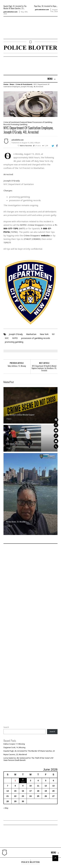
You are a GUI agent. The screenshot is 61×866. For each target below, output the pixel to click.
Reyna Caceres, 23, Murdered (15, 754)
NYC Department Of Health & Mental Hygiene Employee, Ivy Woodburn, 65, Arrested (44, 368)
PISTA (6, 232)
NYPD (15, 338)
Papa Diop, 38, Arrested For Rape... (46, 6)
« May (5, 808)
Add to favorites (26, 145)
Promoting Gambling (19, 124)
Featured (23, 122)
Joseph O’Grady (16, 334)
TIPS (15, 228)
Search (6, 727)
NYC (7, 338)
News (12, 84)
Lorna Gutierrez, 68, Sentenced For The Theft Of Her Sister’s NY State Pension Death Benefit (28, 759)
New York (44, 334)
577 (10, 228)
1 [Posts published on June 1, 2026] (15, 780)
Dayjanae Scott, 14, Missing (14, 747)
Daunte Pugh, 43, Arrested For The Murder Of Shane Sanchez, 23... (14, 7)
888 (45, 228)
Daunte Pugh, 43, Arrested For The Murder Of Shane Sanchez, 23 (29, 751)
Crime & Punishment (24, 84)
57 (49, 228)
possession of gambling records (35, 338)
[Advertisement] (11, 32)
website (45, 235)
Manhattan (31, 334)
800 (5, 228)
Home (5, 84)
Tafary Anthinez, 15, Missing (17, 365)
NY (53, 334)
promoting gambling (14, 342)
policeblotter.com (10, 12)
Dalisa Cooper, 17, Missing (14, 744)
